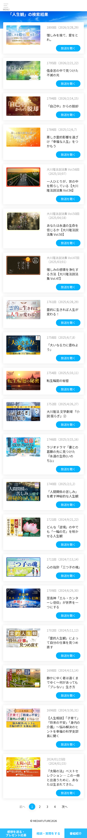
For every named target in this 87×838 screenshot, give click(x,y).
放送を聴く (68, 48)
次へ (65, 807)
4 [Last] (55, 807)
